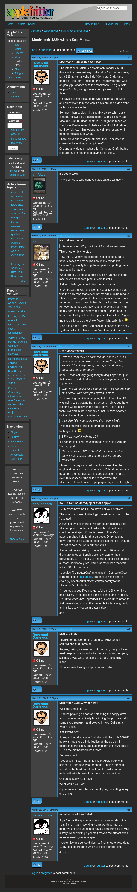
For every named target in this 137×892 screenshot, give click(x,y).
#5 (129, 498)
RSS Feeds (17, 441)
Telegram (19, 73)
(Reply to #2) (65, 235)
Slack (17, 69)
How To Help (92, 24)
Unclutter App (17, 174)
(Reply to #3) (65, 346)
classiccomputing (18, 416)
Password (14, 121)
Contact (126, 24)
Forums (20, 24)
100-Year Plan (111, 24)
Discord (18, 53)
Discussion (51, 30)
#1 (129, 57)
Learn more (14, 77)
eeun (37, 241)
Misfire (18, 57)
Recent (32, 24)
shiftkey (39, 174)
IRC (16, 44)
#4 (129, 346)
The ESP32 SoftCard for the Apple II (18, 213)
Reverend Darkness (40, 64)
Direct (13, 170)
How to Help (17, 538)
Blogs (14, 432)
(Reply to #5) (65, 629)
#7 (129, 698)
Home (10, 24)
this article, (86, 576)
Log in (34, 49)
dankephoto (42, 504)
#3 (129, 235)
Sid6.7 (11, 383)
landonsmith (15, 332)
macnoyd (13, 353)
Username (14, 112)
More (24, 281)
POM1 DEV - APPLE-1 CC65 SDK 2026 (17, 303)
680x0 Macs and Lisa (74, 30)
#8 (129, 809)
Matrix (17, 49)
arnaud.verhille (16, 311)
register (47, 49)
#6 (129, 629)
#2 (129, 169)
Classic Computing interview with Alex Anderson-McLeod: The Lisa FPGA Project (16, 400)
